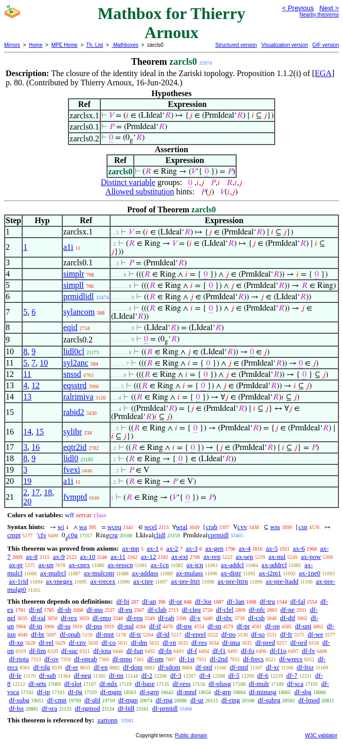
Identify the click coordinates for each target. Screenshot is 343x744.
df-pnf (203, 667)
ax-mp (130, 548)
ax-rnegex (59, 581)
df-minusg (262, 692)
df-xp (16, 642)
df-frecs (253, 659)
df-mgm (111, 692)
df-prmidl (165, 708)
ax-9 (59, 556)
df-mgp (128, 700)
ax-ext (179, 556)
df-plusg (220, 683)
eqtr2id (74, 447)
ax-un (45, 565)
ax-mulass (189, 573)
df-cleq (191, 609)
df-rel (46, 642)
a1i (68, 247)
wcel (151, 527)
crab (211, 527)
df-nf (35, 609)
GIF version (325, 45)
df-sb (64, 609)
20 (27, 501)
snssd (72, 374)
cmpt (14, 535)
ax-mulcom (99, 573)
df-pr (243, 626)
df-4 (205, 675)
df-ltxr (305, 667)
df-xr (272, 667)
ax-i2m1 (270, 573)
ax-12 (148, 556)
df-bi (122, 601)
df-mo (94, 609)
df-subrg (269, 700)
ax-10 (88, 556)
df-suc (69, 651)
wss (275, 527)
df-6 (262, 675)
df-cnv (77, 642)
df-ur (197, 700)
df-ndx (108, 683)
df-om (155, 659)
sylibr (72, 431)
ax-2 (172, 548)
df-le (15, 675)
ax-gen (214, 548)
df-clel (224, 609)
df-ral (38, 618)
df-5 (234, 675)
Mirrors (12, 45)
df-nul (125, 626)
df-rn (169, 642)
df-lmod (309, 700)
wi (61, 527)
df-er (71, 667)
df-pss (94, 626)
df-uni (303, 626)
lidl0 (70, 458)
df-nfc (257, 609)
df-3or (203, 601)
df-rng (164, 700)
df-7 (292, 675)
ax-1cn (160, 565)
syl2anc (75, 362)
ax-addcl (232, 565)
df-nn (116, 675)
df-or (175, 601)
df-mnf (239, 667)
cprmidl (218, 535)
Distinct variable (128, 182)
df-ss (64, 626)
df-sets (37, 683)
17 (35, 492)
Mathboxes (125, 45)
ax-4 (244, 548)
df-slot (73, 683)
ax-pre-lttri (185, 581)
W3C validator (321, 735)
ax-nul (276, 556)
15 (39, 431)
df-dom (132, 667)
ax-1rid (18, 581)
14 (27, 431)
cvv (242, 527)
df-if (155, 626)
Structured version (236, 45)
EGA (323, 73)
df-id (162, 634)
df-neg (82, 675)
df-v (195, 618)
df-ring (230, 700)
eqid (70, 327)
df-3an (235, 601)
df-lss (16, 708)
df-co (108, 642)
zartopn (107, 720)
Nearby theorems (319, 14)
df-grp (222, 692)
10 (44, 362)
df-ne (287, 609)
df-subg (19, 700)
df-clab (157, 609)
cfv (42, 535)
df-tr (135, 634)
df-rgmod (87, 708)
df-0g (75, 692)
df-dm (139, 642)
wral (182, 527)
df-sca (295, 683)
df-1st (186, 659)
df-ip (43, 692)
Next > (329, 8)
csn (302, 527)
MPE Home (64, 45)
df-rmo (102, 618)
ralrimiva (78, 396)
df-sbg (302, 692)
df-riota (19, 659)
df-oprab (85, 659)
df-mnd (186, 692)
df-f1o (277, 651)
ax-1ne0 (309, 573)
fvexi (71, 469)
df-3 (176, 675)
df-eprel (195, 634)
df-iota (102, 651)
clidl (160, 535)
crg (114, 535)
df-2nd (219, 659)
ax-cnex (79, 565)
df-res (199, 642)
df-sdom (169, 667)
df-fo (248, 651)
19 (27, 481)
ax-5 (272, 548)
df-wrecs (290, 659)
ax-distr (231, 573)
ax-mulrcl (53, 573)
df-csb (256, 618)
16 (35, 447)
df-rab (166, 618)
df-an (149, 601)
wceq (114, 527)
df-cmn (57, 700)
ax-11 (118, 556)
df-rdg (41, 667)
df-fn (165, 651)
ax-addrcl (274, 565)
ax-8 (32, 556)
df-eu (125, 609)
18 (48, 492)
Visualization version (284, 45)
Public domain (191, 735)
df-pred (265, 642)
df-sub (47, 675)
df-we (315, 634)
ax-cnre (143, 581)
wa (83, 527)
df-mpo (122, 659)
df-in (35, 626)
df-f (192, 651)
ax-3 (191, 548)
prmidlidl (78, 296)
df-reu (135, 618)
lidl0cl (73, 351)
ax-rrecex (103, 581)
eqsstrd (74, 385)
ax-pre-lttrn (233, 581)
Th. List (94, 45)
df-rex (69, 618)
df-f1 (219, 651)
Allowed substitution (139, 191)
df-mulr (259, 683)
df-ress (181, 683)
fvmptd (75, 497)
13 (27, 396)
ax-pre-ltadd (282, 581)
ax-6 (299, 548)
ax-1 (153, 548)
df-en (100, 667)
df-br (37, 634)
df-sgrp (149, 692)
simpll (73, 285)
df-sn (215, 626)
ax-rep (211, 556)
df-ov (51, 659)
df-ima (231, 642)
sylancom (79, 311)
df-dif (288, 618)
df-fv (308, 651)
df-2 (147, 675)
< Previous (298, 8)
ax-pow (311, 556)
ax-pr (16, 565)
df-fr (286, 634)
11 (27, 374)
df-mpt (105, 634)
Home (36, 45)
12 (35, 385)
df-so (258, 634)
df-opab (70, 634)
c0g (73, 535)
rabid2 (73, 412)
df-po (228, 634)
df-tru (267, 601)
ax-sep (244, 556)
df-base (144, 683)
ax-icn (195, 565)
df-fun (135, 651)
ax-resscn (120, 565)
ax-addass (145, 573)
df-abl (92, 700)
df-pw (184, 626)
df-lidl (126, 708)
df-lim (37, 651)
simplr (73, 273)
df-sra (49, 708)
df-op (272, 626)
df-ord (298, 642)
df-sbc (224, 618)
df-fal (297, 601)
